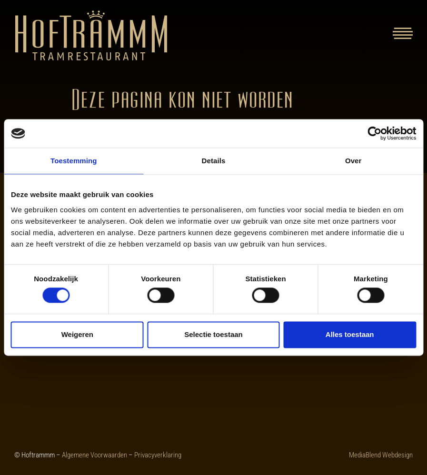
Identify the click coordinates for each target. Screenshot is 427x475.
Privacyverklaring (157, 455)
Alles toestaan (350, 334)
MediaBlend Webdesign (381, 455)
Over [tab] (353, 161)
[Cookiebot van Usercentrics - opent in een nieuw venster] (374, 133)
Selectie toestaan (213, 334)
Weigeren (77, 334)
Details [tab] (214, 161)
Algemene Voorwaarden (94, 455)
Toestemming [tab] (73, 161)
